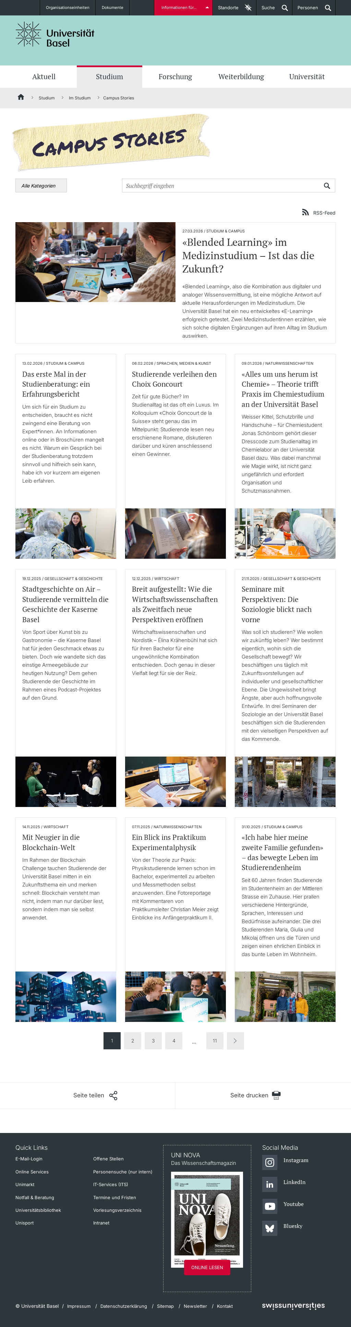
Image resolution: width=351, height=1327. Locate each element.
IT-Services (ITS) (110, 1184)
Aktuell (44, 76)
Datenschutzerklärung (123, 1306)
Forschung (175, 76)
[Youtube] (283, 1207)
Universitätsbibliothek (38, 1210)
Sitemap (165, 1306)
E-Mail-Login (29, 1158)
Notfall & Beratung (34, 1197)
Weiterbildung (241, 76)
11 (215, 1040)
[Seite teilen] (95, 1096)
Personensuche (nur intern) (123, 1171)
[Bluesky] (282, 1228)
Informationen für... (179, 7)
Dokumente (113, 7)
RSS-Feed (324, 212)
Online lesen (207, 1267)
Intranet (101, 1223)
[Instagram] (285, 1163)
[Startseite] (21, 98)
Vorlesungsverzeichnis (117, 1210)
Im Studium (80, 97)
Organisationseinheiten (68, 7)
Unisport (24, 1223)
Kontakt (225, 1306)
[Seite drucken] (256, 1095)
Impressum (78, 1306)
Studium (109, 76)
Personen (305, 10)
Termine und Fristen (114, 1197)
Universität (307, 76)
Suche (265, 10)
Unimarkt (24, 1184)
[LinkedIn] (284, 1185)
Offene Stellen (108, 1158)
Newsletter (195, 1306)
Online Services (32, 1171)
